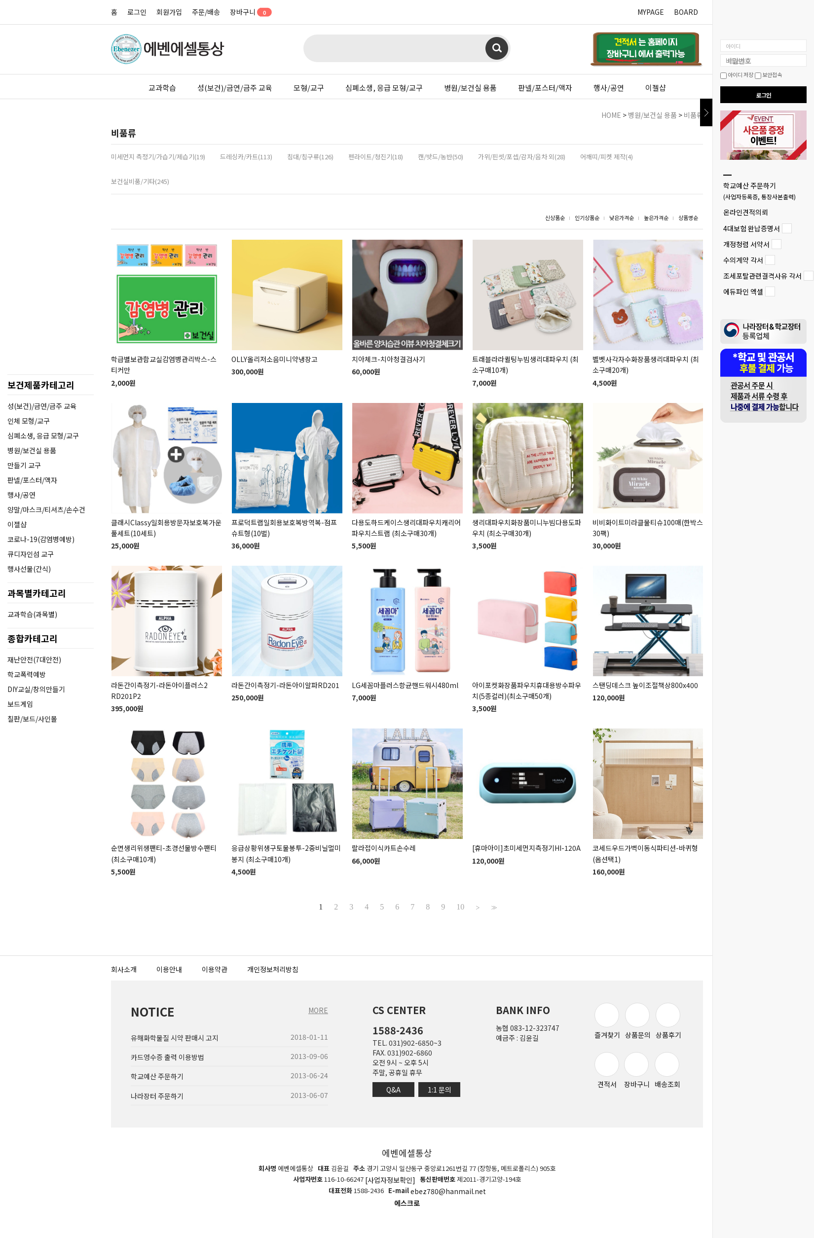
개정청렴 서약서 (746, 244)
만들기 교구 (24, 465)
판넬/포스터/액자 (545, 87)
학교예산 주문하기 (759, 191)
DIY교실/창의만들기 (36, 689)
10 (460, 907)
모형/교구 (309, 87)
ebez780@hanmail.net (448, 1192)
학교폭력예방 (26, 674)
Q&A (393, 1089)
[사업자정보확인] (390, 1180)
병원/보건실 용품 (470, 87)
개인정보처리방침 (272, 969)
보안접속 (768, 74)
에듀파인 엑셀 (743, 292)
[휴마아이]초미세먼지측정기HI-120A (526, 848)
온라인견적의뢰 (745, 213)
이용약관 (214, 969)
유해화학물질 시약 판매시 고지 (175, 1038)
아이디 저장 (736, 74)
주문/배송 (206, 12)
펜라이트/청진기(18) (375, 156)
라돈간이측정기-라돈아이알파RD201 (285, 685)
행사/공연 (608, 87)
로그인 (137, 12)
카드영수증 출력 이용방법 (167, 1057)
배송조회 (667, 1070)
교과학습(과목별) (32, 614)
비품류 (693, 115)
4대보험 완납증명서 (751, 228)
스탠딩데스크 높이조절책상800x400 (645, 685)
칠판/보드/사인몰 (32, 719)
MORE (318, 1010)
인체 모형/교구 (28, 421)
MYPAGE (650, 12)
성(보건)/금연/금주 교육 (234, 87)
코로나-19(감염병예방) (40, 539)
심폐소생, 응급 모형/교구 (384, 87)
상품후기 (668, 1021)
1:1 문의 (439, 1089)
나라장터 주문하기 (157, 1096)
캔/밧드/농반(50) (440, 156)
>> (493, 907)
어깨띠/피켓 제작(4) (606, 156)
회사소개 (124, 969)
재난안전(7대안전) (34, 659)
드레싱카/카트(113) (246, 156)
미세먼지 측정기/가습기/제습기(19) (158, 156)
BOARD (686, 12)
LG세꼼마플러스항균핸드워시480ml (405, 685)
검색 (496, 48)
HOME (611, 115)
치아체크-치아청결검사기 (388, 359)
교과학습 (162, 87)
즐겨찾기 (607, 1021)
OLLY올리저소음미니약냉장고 (274, 359)
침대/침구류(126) (310, 156)
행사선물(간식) (29, 569)
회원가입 (169, 12)
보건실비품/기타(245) (140, 181)
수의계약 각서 (743, 260)
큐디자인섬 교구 (30, 554)
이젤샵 (655, 87)
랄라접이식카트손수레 (384, 848)
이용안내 (169, 969)
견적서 (606, 1070)
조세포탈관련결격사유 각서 (762, 276)
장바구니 (247, 12)
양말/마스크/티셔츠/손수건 (46, 509)
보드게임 (20, 704)
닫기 (706, 112)
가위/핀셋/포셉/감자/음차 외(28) (521, 156)
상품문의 (638, 1021)
